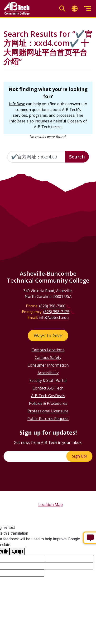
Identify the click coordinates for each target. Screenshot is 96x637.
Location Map (50, 504)
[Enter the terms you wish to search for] (36, 157)
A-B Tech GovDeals (48, 395)
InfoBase (17, 103)
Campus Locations (48, 350)
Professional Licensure (48, 411)
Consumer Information (48, 365)
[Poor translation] (17, 551)
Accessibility (48, 372)
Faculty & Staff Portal (48, 380)
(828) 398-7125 (56, 311)
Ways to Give (48, 335)
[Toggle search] (62, 9)
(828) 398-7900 (52, 306)
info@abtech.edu (54, 317)
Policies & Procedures (48, 403)
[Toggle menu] (87, 9)
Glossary (74, 121)
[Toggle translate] (74, 9)
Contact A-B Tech (48, 388)
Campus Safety (48, 357)
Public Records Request (48, 418)
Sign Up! (79, 456)
